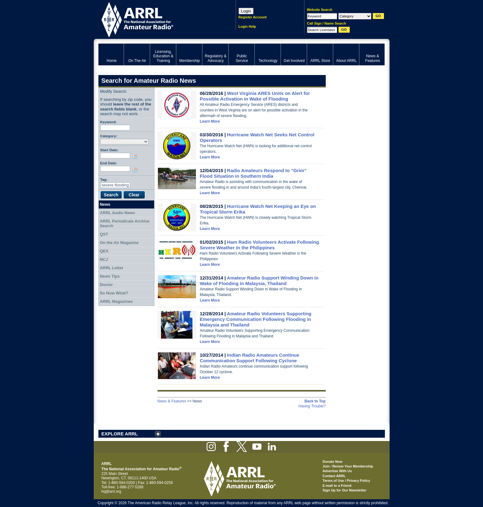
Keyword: (108, 122)
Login (246, 11)
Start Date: (109, 150)
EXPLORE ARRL (120, 433)
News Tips (110, 276)
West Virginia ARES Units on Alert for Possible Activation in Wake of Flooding (255, 96)
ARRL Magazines (116, 301)
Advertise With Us (337, 471)
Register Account (253, 17)
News (105, 204)
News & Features (172, 401)
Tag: (104, 179)
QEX (104, 251)
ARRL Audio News (117, 212)
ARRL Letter (111, 267)
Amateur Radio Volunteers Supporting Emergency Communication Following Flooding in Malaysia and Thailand (255, 319)
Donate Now (333, 461)
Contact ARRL (334, 476)
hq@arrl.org (111, 491)
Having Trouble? (311, 406)
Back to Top (315, 401)
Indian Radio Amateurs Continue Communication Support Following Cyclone (250, 357)
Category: (108, 136)
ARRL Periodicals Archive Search (124, 223)
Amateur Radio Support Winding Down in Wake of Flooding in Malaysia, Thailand (259, 280)
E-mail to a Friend (337, 485)
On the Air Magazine (119, 242)
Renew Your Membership (353, 466)
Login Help (247, 26)
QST (104, 234)
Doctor (106, 284)
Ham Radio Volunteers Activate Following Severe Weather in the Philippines (259, 244)
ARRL (159, 19)
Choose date (136, 157)
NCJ (104, 259)
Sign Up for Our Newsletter (345, 490)
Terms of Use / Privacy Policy (346, 480)
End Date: (108, 163)
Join (326, 466)
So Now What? (114, 293)
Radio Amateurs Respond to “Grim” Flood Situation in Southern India (253, 173)
